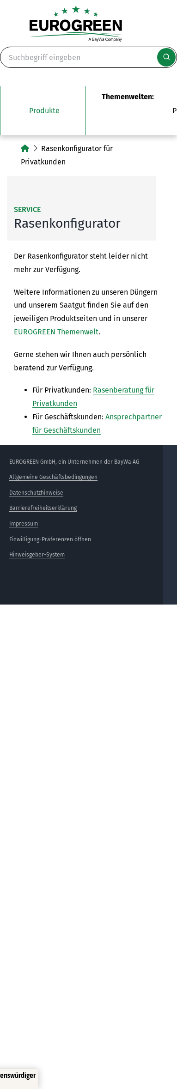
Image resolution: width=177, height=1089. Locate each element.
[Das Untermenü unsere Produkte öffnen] (42, 110)
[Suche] (88, 57)
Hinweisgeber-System (37, 554)
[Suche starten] (166, 57)
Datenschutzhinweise (36, 493)
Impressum (23, 523)
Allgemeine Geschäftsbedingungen (53, 477)
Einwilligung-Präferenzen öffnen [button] (50, 539)
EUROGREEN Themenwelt (56, 331)
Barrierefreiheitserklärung (43, 508)
